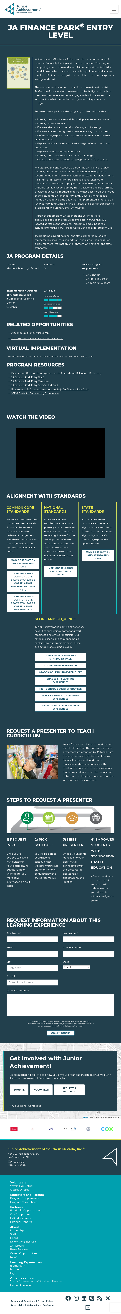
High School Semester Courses (60, 689)
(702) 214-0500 (17, 1164)
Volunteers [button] (18, 1182)
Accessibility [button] (18, 1305)
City (9, 961)
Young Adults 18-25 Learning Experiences (60, 707)
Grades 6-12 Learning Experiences (60, 681)
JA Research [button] (17, 1245)
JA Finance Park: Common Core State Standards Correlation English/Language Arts (23, 581)
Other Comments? (18, 990)
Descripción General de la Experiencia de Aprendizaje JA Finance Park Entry (56, 373)
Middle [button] (14, 1269)
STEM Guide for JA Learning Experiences (35, 393)
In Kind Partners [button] (20, 1218)
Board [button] (14, 1238)
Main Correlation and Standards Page (23, 563)
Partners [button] (16, 1207)
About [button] (14, 1227)
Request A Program (69, 1090)
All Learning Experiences (60, 665)
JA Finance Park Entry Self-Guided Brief (34, 385)
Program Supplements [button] (24, 1198)
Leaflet (85, 1117)
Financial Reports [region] (21, 1221)
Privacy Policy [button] (45, 1301)
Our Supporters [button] (20, 1214)
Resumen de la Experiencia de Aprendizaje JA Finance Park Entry (50, 389)
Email (11, 947)
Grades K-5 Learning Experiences (60, 672)
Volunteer (41, 1089)
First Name (14, 933)
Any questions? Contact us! (25, 1105)
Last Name (70, 933)
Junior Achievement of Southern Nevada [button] (36, 1281)
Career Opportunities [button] (23, 1253)
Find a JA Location (21, 1285)
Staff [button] (13, 1234)
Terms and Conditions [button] (23, 1301)
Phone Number (73, 947)
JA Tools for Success (98, 282)
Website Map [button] (34, 1305)
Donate (19, 1089)
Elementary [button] (17, 1265)
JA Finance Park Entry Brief (27, 377)
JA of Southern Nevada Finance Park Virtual (37, 338)
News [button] (13, 1257)
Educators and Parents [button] (27, 1194)
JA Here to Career (97, 278)
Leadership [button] (17, 1230)
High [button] (13, 1273)
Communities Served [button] (23, 1241)
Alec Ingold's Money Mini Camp (30, 332)
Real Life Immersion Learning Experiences (60, 697)
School (11, 976)
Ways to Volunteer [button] (21, 1185)
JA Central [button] (48, 1305)
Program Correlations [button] (23, 1202)
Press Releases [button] (19, 1249)
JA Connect (93, 274)
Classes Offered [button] (20, 1189)
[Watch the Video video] (60, 453)
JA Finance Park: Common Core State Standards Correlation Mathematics (23, 603)
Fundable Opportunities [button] (25, 1210)
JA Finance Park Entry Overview (30, 381)
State (66, 961)
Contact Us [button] (16, 1161)
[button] (68, 1298)
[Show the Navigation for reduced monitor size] (114, 9)
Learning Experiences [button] (26, 1262)
